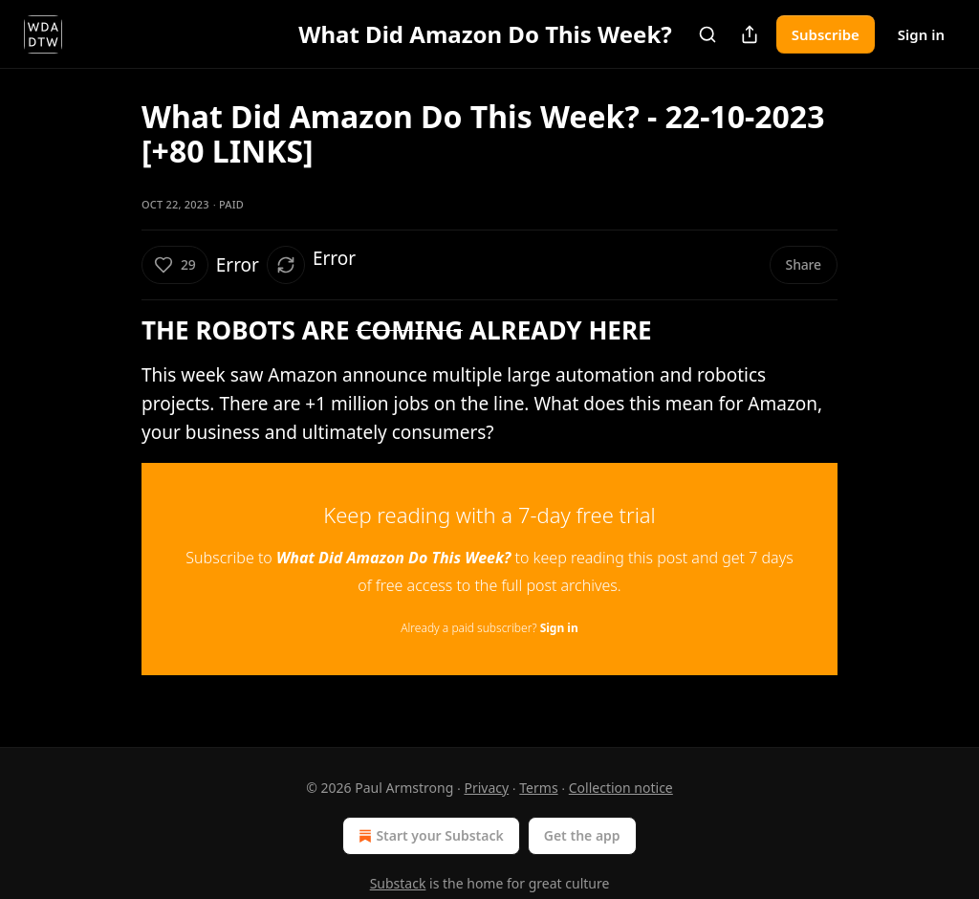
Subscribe (825, 34)
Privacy (486, 787)
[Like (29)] (174, 265)
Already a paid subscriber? (489, 628)
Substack (398, 883)
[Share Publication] (749, 34)
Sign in (921, 34)
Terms (538, 787)
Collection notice (621, 787)
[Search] (707, 34)
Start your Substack (429, 835)
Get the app (582, 835)
